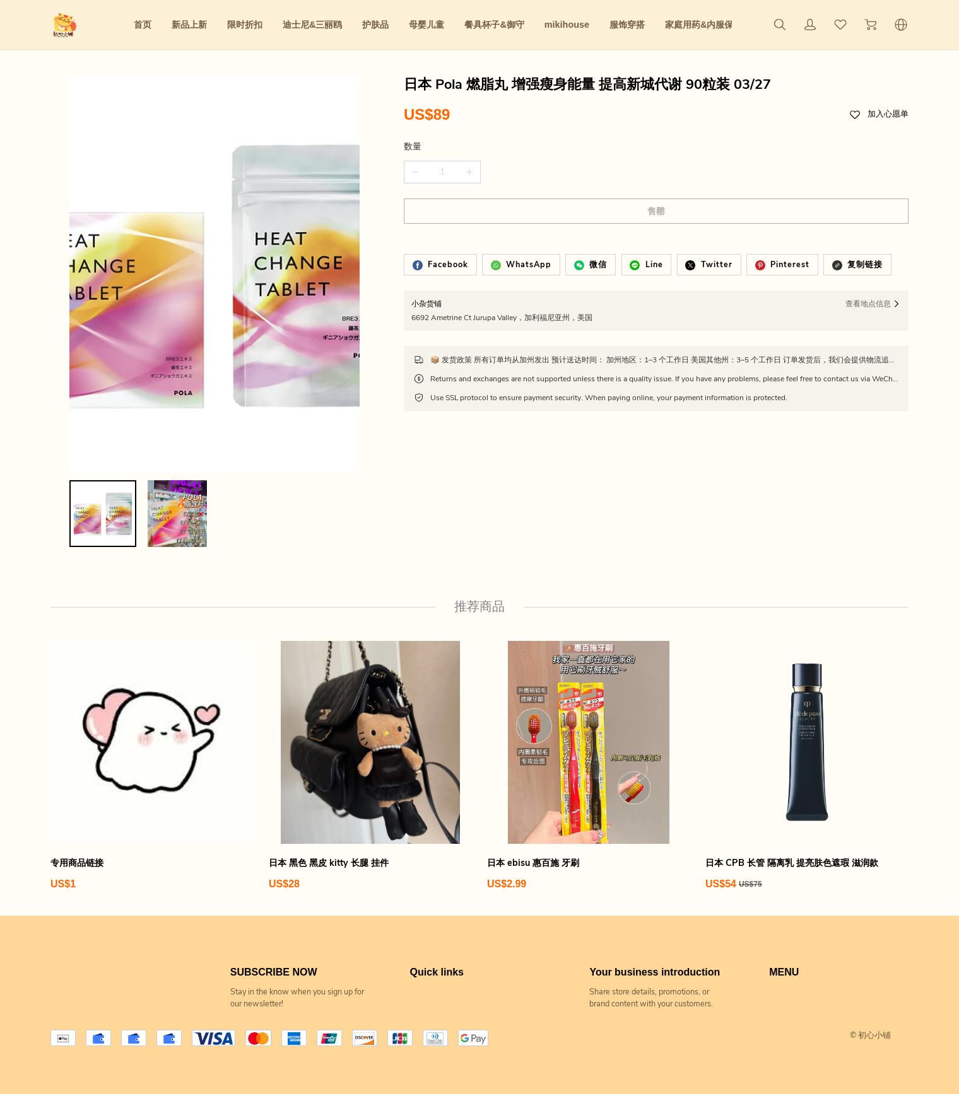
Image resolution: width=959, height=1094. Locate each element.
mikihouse (566, 25)
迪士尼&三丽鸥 (312, 25)
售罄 (656, 211)
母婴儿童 (426, 25)
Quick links (437, 972)
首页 (142, 25)
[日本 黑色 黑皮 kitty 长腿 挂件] (370, 765)
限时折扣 (244, 25)
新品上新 (189, 25)
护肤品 (375, 25)
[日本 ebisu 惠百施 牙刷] (588, 765)
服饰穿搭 (627, 25)
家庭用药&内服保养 (703, 25)
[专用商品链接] (152, 765)
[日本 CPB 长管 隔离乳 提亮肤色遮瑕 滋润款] (807, 765)
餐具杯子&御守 (494, 25)
